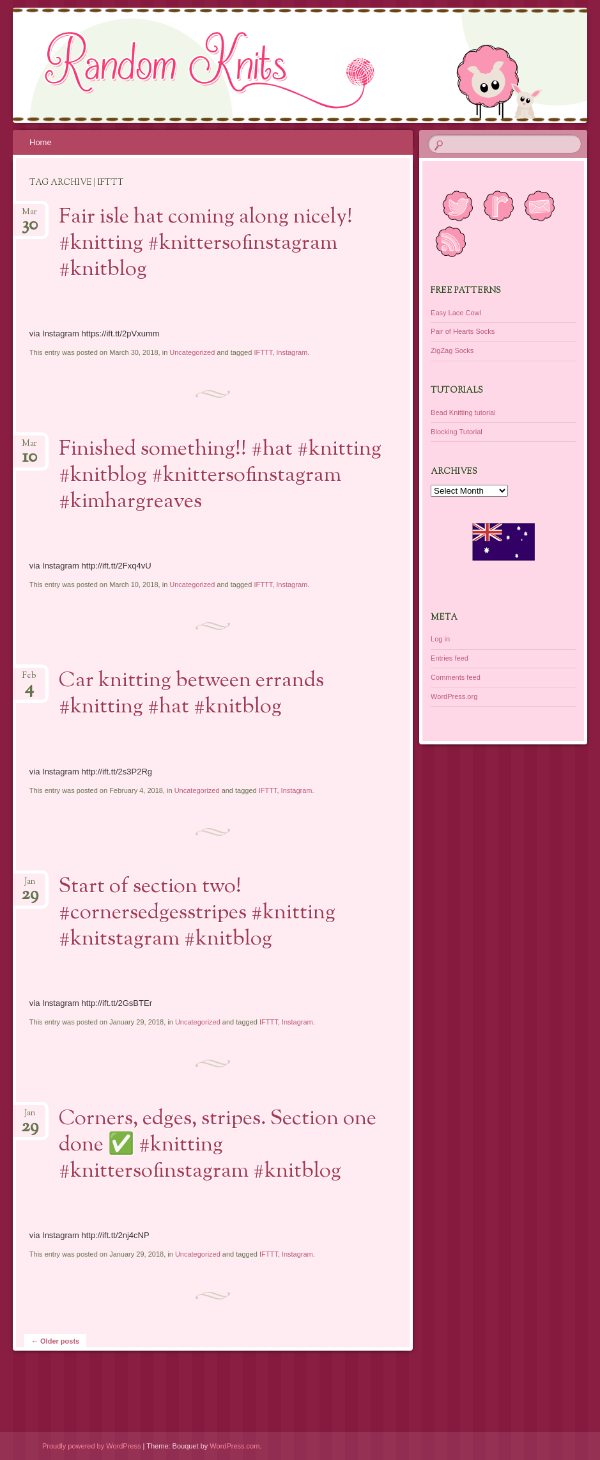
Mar (30, 216)
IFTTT (263, 352)
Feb (29, 679)
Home (40, 142)
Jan (29, 885)
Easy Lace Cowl (456, 313)
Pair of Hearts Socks (463, 331)
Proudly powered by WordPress (91, 1446)
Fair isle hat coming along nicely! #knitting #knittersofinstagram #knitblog (206, 243)
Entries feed (449, 658)
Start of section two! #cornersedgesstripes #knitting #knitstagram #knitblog (197, 913)
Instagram (291, 352)
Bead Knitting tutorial (463, 412)
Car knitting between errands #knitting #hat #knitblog (191, 694)
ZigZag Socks (452, 350)
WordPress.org (454, 696)
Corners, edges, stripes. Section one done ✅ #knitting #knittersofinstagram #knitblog (217, 1145)
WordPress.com (234, 1446)
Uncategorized (192, 352)
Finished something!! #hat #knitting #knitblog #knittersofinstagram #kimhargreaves (220, 475)
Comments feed (456, 677)
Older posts (55, 1341)
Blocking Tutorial (456, 432)
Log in (440, 639)
